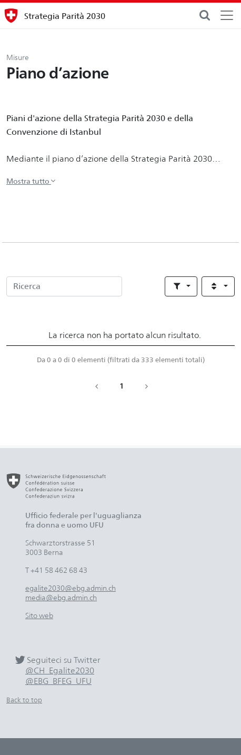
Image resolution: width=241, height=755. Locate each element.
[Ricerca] (64, 286)
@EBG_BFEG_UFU (58, 681)
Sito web (39, 615)
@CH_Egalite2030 (59, 670)
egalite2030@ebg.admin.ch (70, 587)
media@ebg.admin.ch (61, 597)
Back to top (24, 700)
